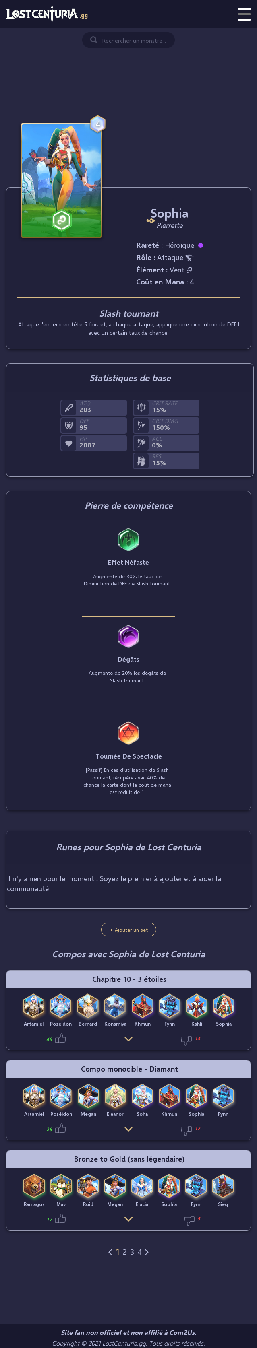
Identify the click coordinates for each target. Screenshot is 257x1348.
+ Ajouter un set (129, 929)
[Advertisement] (128, 68)
